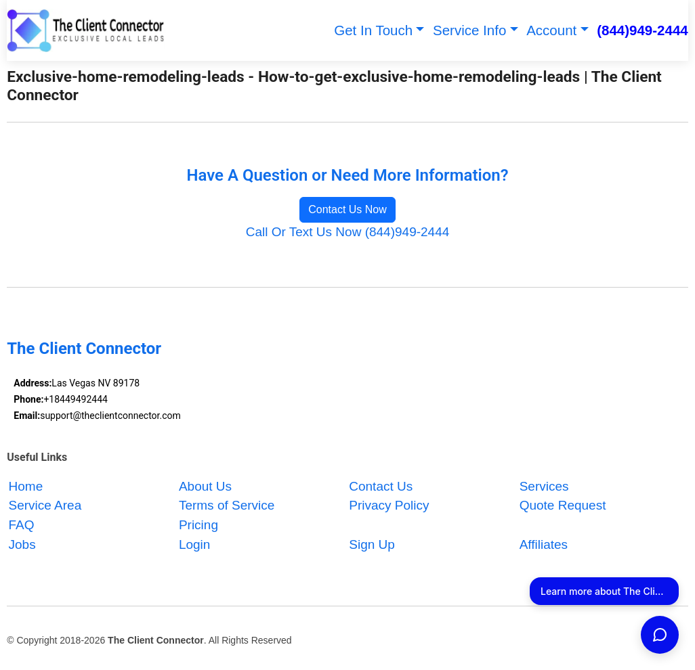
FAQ (22, 525)
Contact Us (381, 486)
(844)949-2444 (642, 30)
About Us (205, 486)
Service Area (45, 506)
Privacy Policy (389, 506)
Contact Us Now (347, 209)
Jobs (22, 544)
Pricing (198, 525)
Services (544, 486)
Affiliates (544, 544)
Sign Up (372, 544)
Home (26, 486)
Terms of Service (226, 506)
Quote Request (563, 506)
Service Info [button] (469, 30)
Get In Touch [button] (373, 30)
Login (195, 544)
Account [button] (551, 30)
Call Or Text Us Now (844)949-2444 (348, 232)
